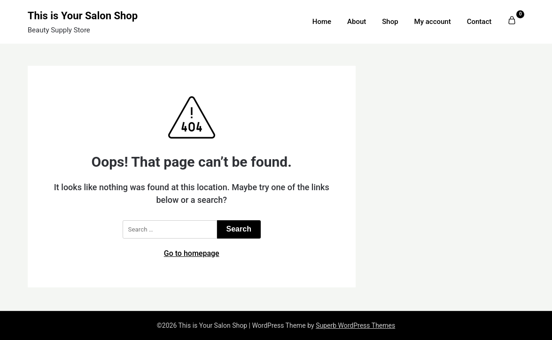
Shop (390, 21)
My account (432, 21)
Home (321, 21)
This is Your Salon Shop (83, 16)
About (356, 21)
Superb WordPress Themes (355, 325)
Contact (479, 21)
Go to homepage (191, 253)
